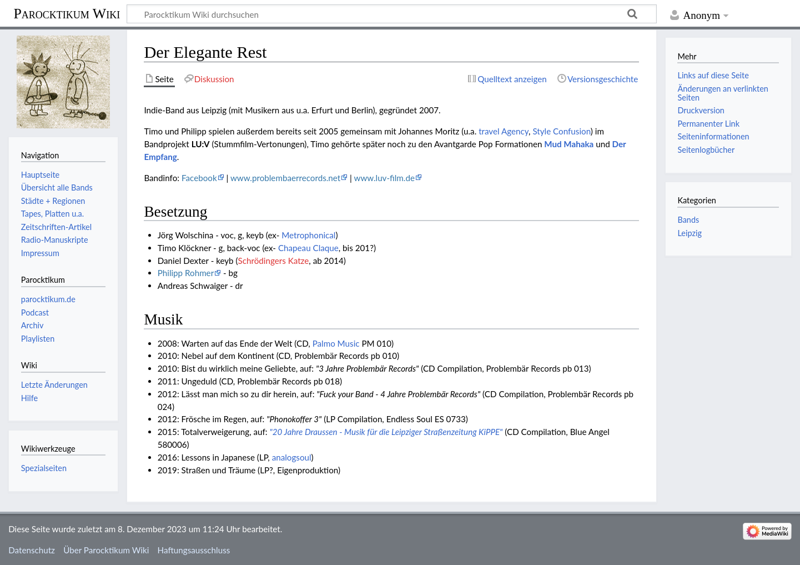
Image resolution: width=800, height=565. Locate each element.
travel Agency (504, 131)
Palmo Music (336, 343)
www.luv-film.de (384, 178)
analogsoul (291, 457)
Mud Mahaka (568, 144)
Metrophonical (308, 235)
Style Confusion (561, 131)
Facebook (199, 178)
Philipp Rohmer (186, 273)
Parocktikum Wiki (66, 13)
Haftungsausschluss (194, 550)
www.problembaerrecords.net (285, 178)
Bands (688, 219)
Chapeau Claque (308, 248)
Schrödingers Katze (273, 261)
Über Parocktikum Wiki (106, 550)
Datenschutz (31, 550)
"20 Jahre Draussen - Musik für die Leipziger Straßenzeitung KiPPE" (386, 432)
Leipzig (689, 233)
